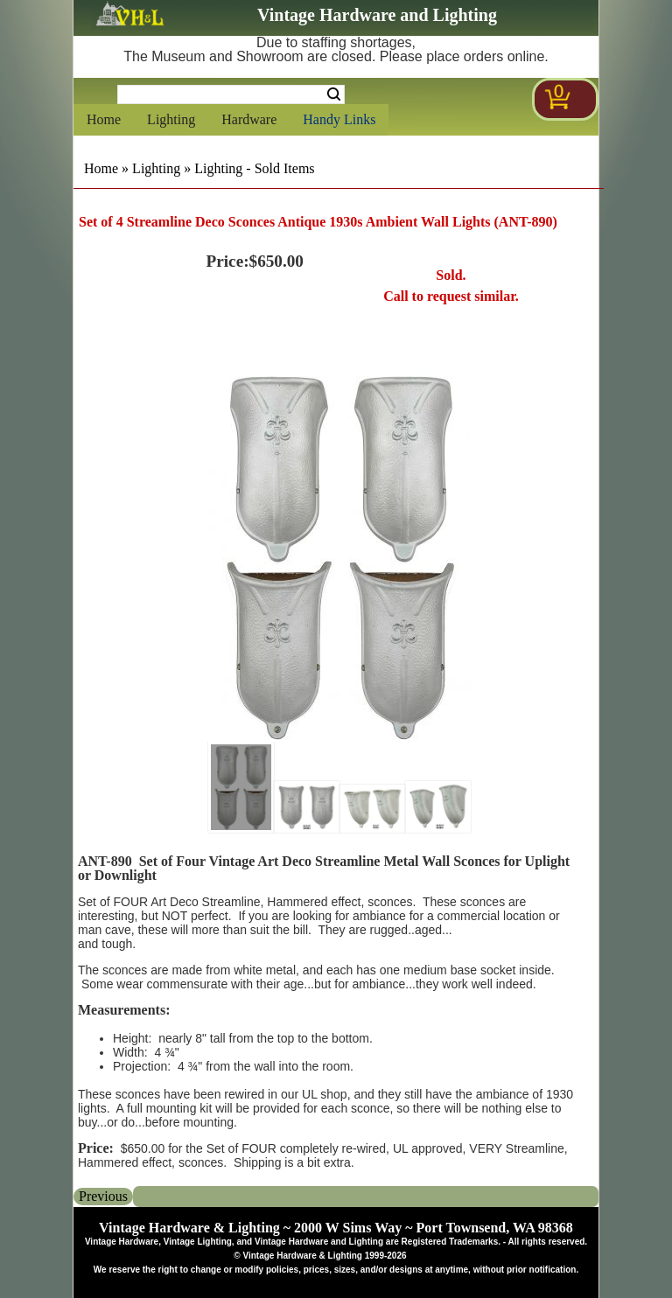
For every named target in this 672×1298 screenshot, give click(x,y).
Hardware (248, 119)
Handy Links (339, 119)
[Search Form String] (231, 94)
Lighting (171, 119)
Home (104, 119)
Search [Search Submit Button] (334, 94)
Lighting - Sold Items (254, 168)
